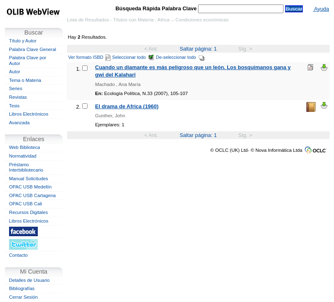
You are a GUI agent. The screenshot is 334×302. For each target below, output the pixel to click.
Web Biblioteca (24, 147)
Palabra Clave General (32, 49)
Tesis (14, 105)
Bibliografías (22, 288)
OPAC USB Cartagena (32, 195)
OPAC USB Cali (25, 203)
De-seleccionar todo (180, 57)
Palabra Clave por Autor (27, 60)
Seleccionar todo (133, 57)
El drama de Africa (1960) (127, 106)
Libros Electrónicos (28, 114)
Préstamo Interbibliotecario (26, 167)
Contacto (18, 255)
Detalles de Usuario (29, 280)
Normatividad (23, 155)
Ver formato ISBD (89, 57)
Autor (14, 71)
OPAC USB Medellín (30, 186)
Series (15, 88)
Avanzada (19, 122)
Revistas (18, 97)
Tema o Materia (25, 80)
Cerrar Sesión (23, 297)
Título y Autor (23, 40)
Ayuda (321, 9)
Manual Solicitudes (28, 178)
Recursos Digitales (28, 212)
